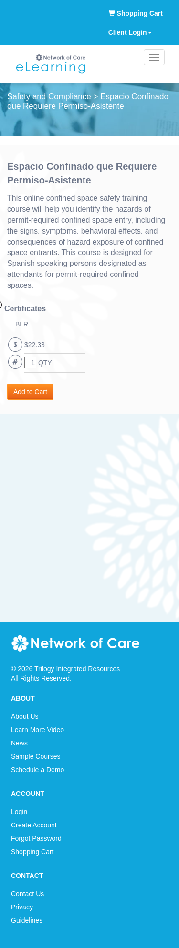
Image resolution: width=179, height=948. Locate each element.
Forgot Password (36, 838)
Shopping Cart (135, 13)
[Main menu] (154, 57)
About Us (25, 716)
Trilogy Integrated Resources (77, 669)
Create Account (34, 825)
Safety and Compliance (49, 96)
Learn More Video (37, 730)
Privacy (22, 907)
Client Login (130, 32)
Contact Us (27, 893)
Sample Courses (36, 756)
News (19, 743)
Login (19, 811)
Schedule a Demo (37, 770)
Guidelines (26, 920)
